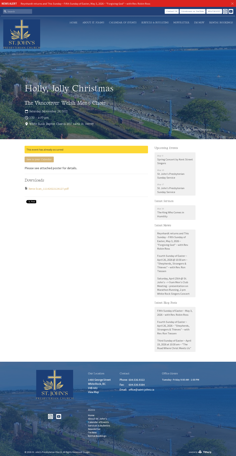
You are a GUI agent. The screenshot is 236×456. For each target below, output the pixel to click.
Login (87, 452)
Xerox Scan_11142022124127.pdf (47, 188)
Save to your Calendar (39, 159)
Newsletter (181, 22)
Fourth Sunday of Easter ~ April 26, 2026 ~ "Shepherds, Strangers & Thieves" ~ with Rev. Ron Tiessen (173, 327)
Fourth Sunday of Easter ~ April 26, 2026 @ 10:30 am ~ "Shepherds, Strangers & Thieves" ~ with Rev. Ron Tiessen (172, 263)
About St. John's (93, 22)
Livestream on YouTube (192, 11)
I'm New (199, 22)
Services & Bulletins (154, 22)
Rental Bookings (221, 22)
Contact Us (171, 11)
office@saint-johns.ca (141, 389)
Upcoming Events (166, 148)
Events (176, 129)
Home (74, 22)
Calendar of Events (122, 22)
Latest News (163, 225)
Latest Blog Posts (166, 302)
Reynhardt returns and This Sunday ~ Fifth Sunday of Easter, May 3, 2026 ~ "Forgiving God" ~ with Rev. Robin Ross (85, 3)
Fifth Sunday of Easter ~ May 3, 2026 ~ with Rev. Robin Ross (174, 312)
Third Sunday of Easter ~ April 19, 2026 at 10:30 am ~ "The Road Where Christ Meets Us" (174, 344)
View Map (93, 392)
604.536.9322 (214, 11)
